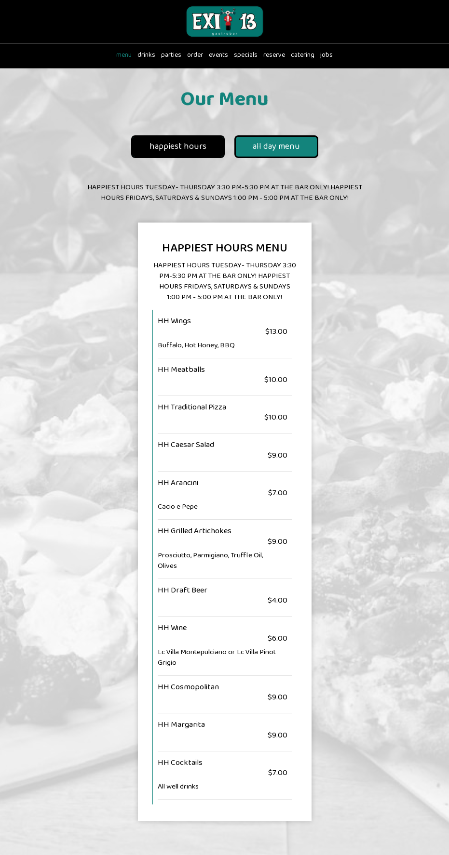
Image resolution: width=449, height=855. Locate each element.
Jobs (326, 55)
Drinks (146, 55)
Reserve (274, 55)
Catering (302, 55)
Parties (171, 55)
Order (195, 55)
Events (218, 55)
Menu (124, 55)
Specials (246, 55)
